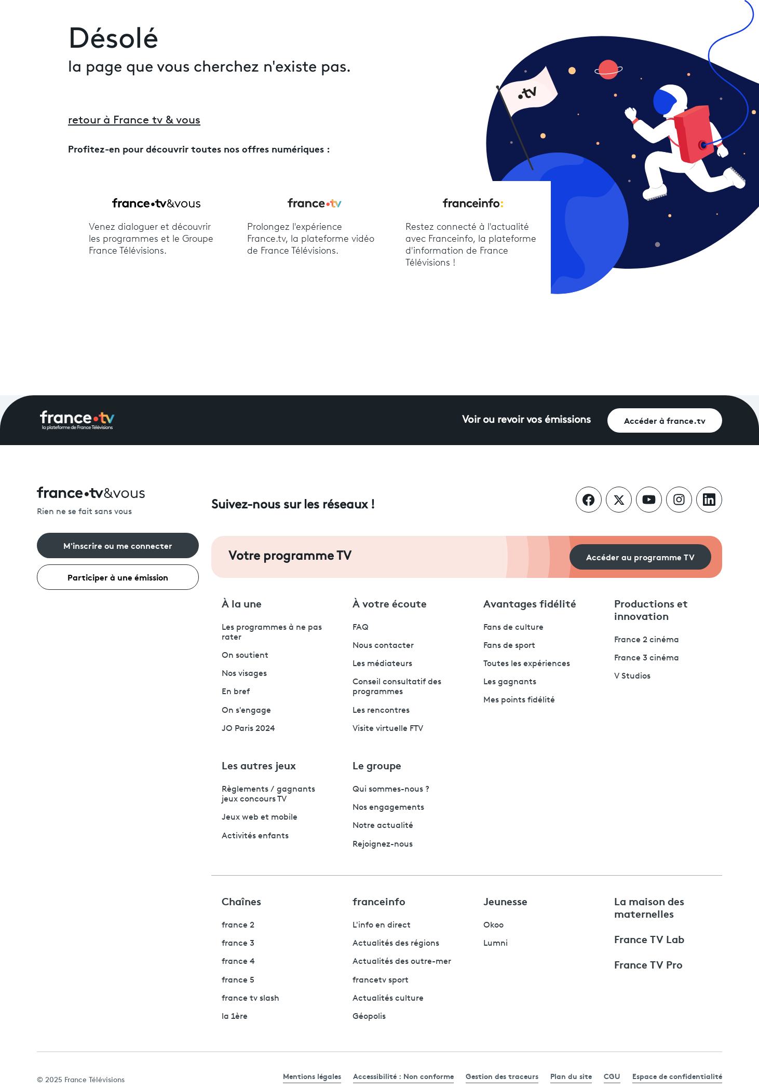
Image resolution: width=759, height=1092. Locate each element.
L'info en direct (382, 925)
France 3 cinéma (646, 658)
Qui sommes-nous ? (391, 789)
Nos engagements (388, 808)
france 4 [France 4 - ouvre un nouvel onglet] (238, 962)
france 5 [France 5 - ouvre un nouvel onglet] (238, 980)
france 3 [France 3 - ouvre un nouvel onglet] (238, 943)
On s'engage (246, 711)
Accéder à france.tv (665, 420)
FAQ (361, 628)
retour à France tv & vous (134, 121)
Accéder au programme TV (640, 556)
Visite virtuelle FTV (388, 729)
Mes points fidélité (519, 700)
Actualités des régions (396, 943)
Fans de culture (513, 628)
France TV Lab (649, 938)
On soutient (245, 656)
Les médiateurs (382, 664)
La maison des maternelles (649, 906)
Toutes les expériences (526, 664)
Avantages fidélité (529, 603)
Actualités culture (388, 998)
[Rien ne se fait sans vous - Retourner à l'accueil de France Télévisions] (118, 502)
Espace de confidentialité (677, 1076)
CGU (612, 1076)
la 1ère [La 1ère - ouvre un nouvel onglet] (235, 1017)
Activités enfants (255, 836)
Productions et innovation (651, 609)
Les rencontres (381, 711)
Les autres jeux (259, 764)
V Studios (632, 676)
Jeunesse (505, 900)
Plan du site (571, 1076)
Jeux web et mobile (259, 817)
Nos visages (244, 674)
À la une (242, 603)
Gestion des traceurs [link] (502, 1076)
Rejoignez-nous (383, 844)
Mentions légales (312, 1076)
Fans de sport (509, 646)
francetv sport (381, 980)
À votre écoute (390, 603)
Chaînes (241, 900)
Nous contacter (383, 646)
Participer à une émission (117, 577)
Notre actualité (383, 826)
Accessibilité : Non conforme (403, 1076)
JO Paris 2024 (248, 729)
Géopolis (369, 1017)
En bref (236, 692)
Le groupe (377, 764)
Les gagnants (509, 682)
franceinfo (379, 900)
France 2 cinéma (646, 640)
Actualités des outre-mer (402, 962)
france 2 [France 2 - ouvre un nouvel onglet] (238, 925)
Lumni (495, 943)
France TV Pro (648, 964)
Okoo (493, 925)
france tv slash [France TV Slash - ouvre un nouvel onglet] (250, 998)
